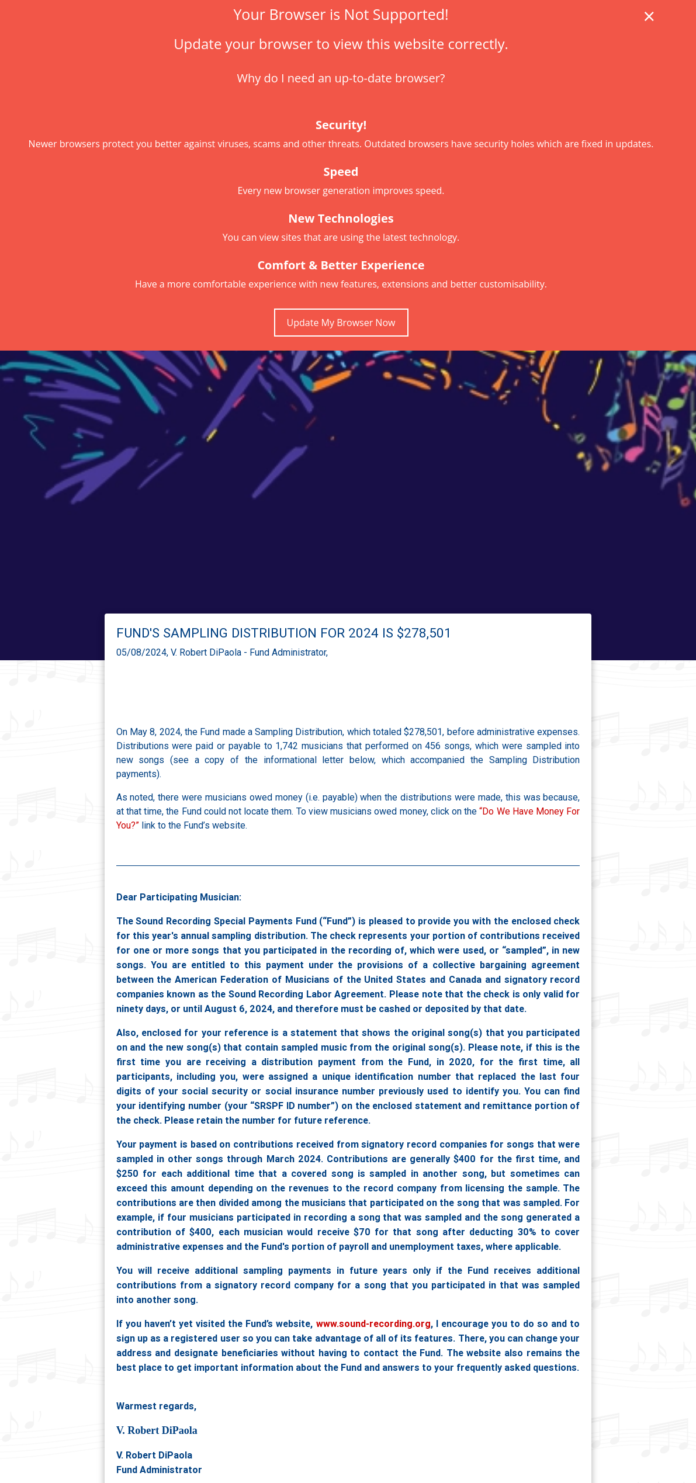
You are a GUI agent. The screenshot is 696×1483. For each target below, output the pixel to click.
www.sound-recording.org (373, 1323)
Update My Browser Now (341, 322)
